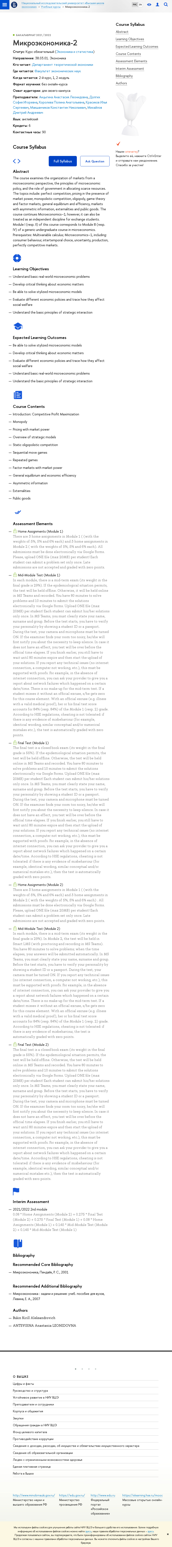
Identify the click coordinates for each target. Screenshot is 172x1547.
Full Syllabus (63, 161)
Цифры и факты (23, 1384)
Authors (121, 83)
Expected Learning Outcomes (137, 46)
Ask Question (94, 161)
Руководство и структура (30, 1391)
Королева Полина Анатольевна (61, 102)
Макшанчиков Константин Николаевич (58, 107)
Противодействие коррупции (33, 1439)
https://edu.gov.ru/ (72, 1495)
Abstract (122, 31)
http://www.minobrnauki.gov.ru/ (34, 1495)
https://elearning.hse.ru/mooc (142, 1495)
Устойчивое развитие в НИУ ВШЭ (36, 1397)
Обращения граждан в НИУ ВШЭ (35, 1425)
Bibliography (124, 75)
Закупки (18, 1418)
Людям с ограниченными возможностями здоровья (47, 1460)
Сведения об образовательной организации (43, 1453)
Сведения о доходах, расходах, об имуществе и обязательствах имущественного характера (76, 1446)
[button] (75, 1369)
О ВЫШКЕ (21, 1377)
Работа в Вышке (23, 1473)
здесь (88, 1531)
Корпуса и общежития (28, 1411)
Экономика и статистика (74, 51)
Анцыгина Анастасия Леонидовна (63, 97)
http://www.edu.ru (103, 1495)
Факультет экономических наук (58, 71)
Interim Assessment (130, 68)
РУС (135, 4)
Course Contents (128, 53)
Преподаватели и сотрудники (33, 1404)
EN (140, 4)
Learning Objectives (130, 39)
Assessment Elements (131, 61)
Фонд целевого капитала (30, 1432)
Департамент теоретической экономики (62, 64)
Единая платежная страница (32, 1467)
